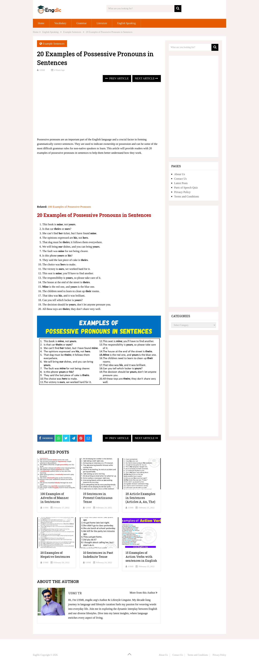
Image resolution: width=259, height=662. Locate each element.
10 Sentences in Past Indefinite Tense (98, 555)
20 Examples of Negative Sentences (55, 555)
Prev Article (117, 78)
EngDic (36, 655)
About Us (179, 174)
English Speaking (126, 23)
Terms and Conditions (186, 196)
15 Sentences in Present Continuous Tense (97, 498)
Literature (102, 23)
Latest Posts (181, 183)
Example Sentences (54, 43)
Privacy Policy (182, 192)
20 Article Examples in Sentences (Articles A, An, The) (140, 498)
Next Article (146, 78)
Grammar (81, 23)
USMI (42, 70)
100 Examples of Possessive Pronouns (69, 206)
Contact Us (180, 178)
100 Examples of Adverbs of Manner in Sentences (54, 498)
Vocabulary (60, 23)
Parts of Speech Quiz (186, 187)
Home (41, 23)
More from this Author (144, 592)
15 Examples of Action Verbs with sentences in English (141, 557)
